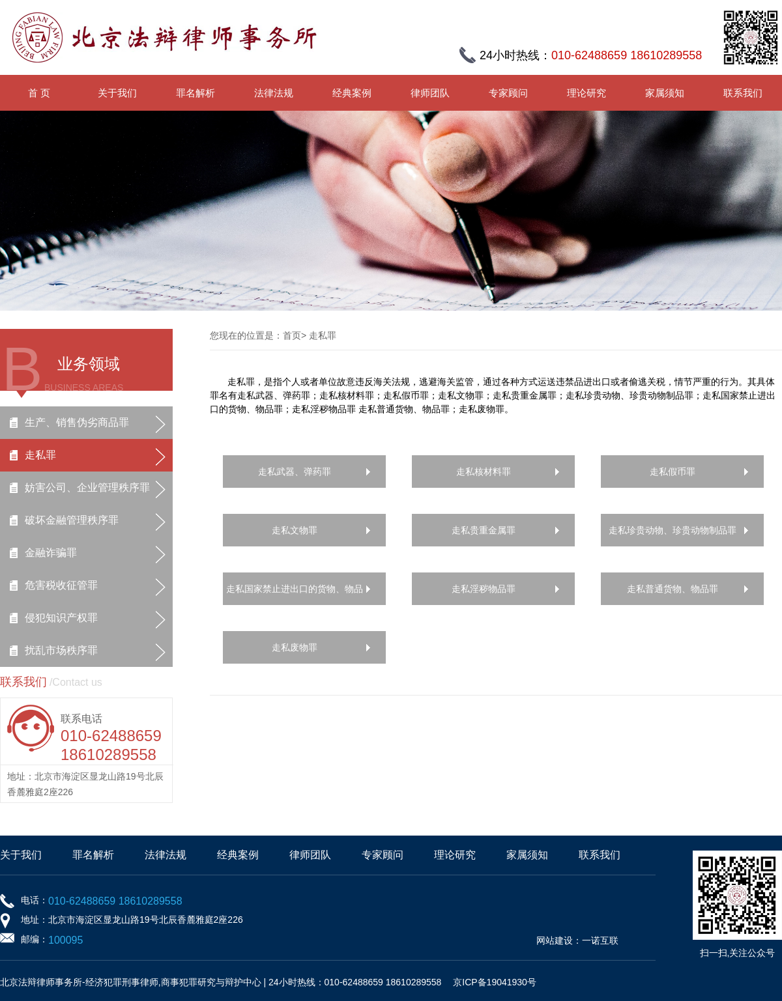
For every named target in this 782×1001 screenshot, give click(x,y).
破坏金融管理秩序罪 (72, 520)
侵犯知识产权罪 (61, 617)
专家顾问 (508, 92)
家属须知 (664, 92)
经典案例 (351, 92)
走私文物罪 (294, 530)
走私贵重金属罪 (483, 530)
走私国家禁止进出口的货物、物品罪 (294, 594)
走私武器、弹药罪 (294, 471)
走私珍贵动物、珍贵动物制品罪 (672, 530)
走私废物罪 (294, 647)
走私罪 (40, 454)
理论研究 (586, 92)
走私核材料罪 (483, 471)
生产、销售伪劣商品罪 (77, 422)
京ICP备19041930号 (494, 982)
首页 (292, 335)
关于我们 (117, 92)
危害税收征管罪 (61, 585)
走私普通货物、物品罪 (672, 589)
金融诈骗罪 (51, 552)
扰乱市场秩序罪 (61, 650)
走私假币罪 (672, 471)
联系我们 (742, 92)
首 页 (39, 92)
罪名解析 (195, 92)
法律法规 (273, 92)
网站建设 (554, 940)
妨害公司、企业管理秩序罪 (87, 487)
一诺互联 (600, 940)
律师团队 (430, 92)
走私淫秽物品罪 (483, 589)
